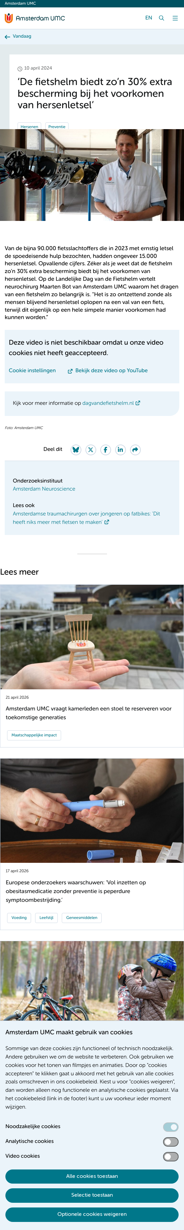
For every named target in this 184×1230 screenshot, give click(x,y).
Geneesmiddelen (81, 918)
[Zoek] (162, 18)
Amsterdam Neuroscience (44, 489)
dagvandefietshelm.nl (108, 403)
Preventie (56, 127)
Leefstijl (46, 918)
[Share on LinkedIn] (120, 450)
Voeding (19, 918)
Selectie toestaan (92, 1195)
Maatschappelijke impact (34, 735)
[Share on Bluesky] (76, 450)
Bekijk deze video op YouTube (111, 371)
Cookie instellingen (32, 371)
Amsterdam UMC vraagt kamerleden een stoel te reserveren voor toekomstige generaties (89, 713)
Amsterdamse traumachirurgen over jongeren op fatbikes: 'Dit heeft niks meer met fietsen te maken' (86, 518)
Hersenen (29, 127)
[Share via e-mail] (135, 450)
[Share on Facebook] (105, 450)
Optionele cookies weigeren (92, 1214)
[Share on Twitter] (90, 450)
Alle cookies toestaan (92, 1176)
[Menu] (175, 18)
